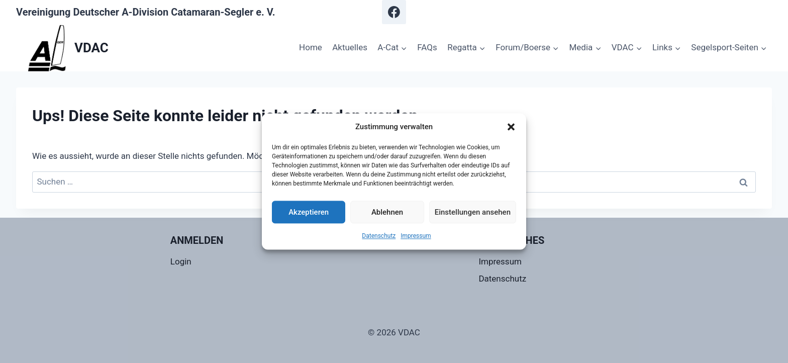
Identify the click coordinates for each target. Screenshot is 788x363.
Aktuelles (349, 47)
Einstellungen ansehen (473, 212)
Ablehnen (387, 212)
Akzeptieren (308, 212)
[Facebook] (394, 12)
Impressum (416, 235)
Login (180, 261)
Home (310, 47)
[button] (511, 127)
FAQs (427, 47)
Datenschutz (379, 235)
